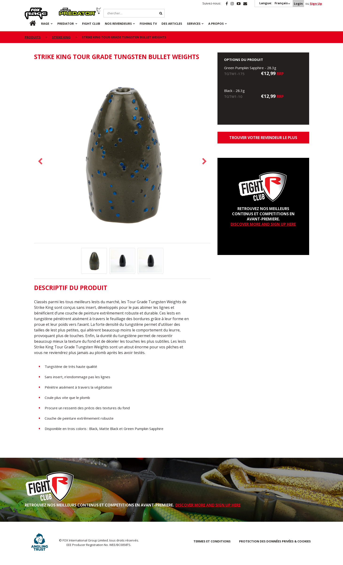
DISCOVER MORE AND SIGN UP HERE (263, 224)
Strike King (61, 37)
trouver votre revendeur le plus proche (263, 139)
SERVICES (194, 23)
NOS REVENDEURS (118, 23)
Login (298, 3)
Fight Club (91, 23)
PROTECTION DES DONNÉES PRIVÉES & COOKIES (275, 541)
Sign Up (316, 3)
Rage (29, 10)
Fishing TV (148, 23)
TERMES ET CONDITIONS (212, 541)
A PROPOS (216, 23)
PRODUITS (33, 37)
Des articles (172, 23)
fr (28, 23)
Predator (67, 10)
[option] (122, 154)
